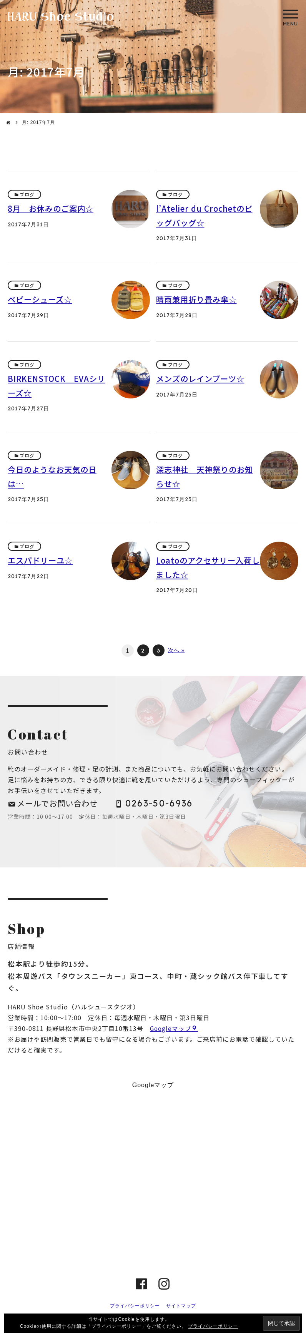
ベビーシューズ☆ (41, 299)
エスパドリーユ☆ (42, 561)
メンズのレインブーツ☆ (202, 379)
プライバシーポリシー (135, 1307)
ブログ (27, 194)
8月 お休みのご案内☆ (52, 208)
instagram (164, 1286)
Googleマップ (171, 1030)
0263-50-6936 (164, 804)
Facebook (142, 1286)
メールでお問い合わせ (59, 804)
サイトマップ (181, 1307)
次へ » (176, 651)
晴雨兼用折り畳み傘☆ (198, 299)
